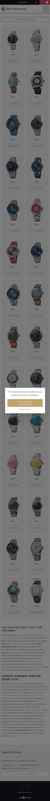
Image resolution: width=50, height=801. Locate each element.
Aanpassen (25, 409)
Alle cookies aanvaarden (25, 402)
